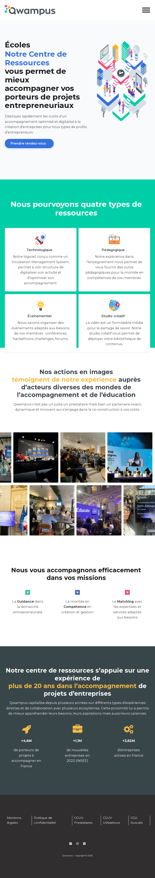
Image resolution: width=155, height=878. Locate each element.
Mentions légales (14, 820)
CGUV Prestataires (83, 820)
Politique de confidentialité (45, 820)
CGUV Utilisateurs (111, 820)
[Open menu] (146, 10)
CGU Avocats (137, 820)
